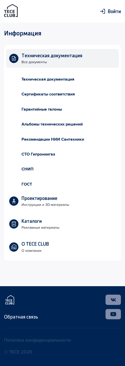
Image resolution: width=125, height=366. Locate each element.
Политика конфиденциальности (37, 340)
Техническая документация (48, 79)
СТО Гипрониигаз (38, 154)
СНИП (28, 169)
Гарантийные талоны (42, 109)
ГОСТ (27, 184)
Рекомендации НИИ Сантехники (53, 139)
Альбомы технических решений (52, 124)
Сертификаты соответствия (48, 94)
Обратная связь (21, 317)
